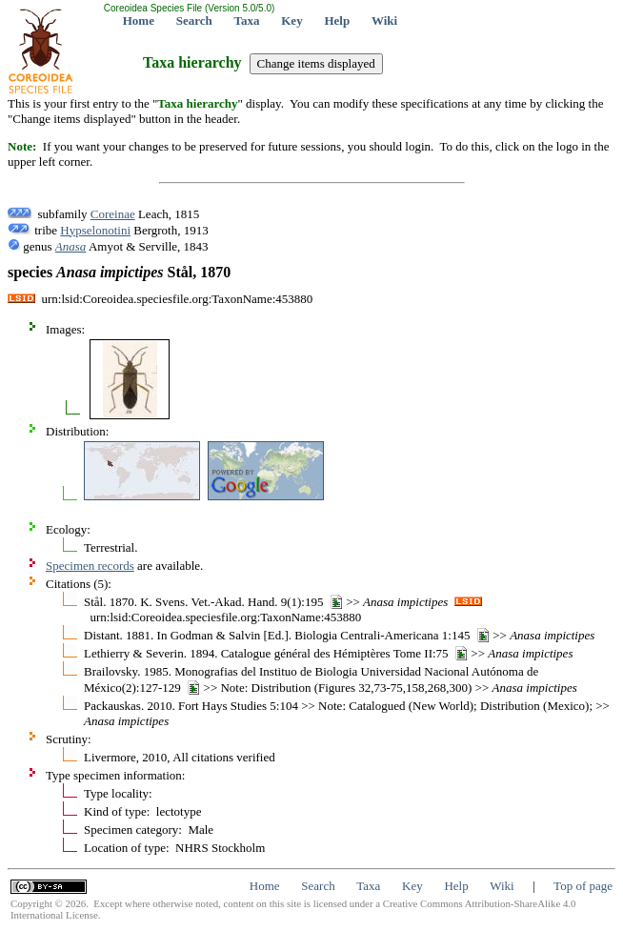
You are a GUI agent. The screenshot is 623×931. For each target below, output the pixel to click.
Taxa (247, 20)
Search (194, 20)
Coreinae (112, 214)
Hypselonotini (95, 230)
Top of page (583, 886)
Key (291, 20)
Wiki (384, 20)
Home (138, 20)
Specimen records (90, 565)
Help (337, 20)
